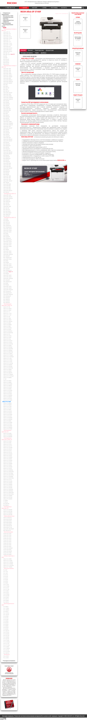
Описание (23, 50)
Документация (50, 50)
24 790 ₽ (78, 38)
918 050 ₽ (77, 54)
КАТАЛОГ (24, 7)
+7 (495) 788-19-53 (9, 7)
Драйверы (43, 53)
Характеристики (39, 50)
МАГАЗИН (33, 7)
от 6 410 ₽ (78, 23)
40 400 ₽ (25, 19)
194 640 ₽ (77, 70)
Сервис (37, 53)
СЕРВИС (43, 7)
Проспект (30, 50)
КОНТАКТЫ (63, 7)
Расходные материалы (27, 53)
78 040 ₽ (78, 101)
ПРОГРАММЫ (53, 7)
